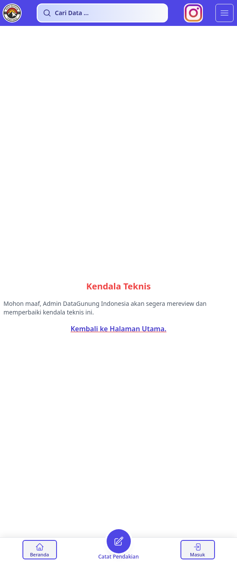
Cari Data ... (65, 13)
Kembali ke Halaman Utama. (119, 328)
